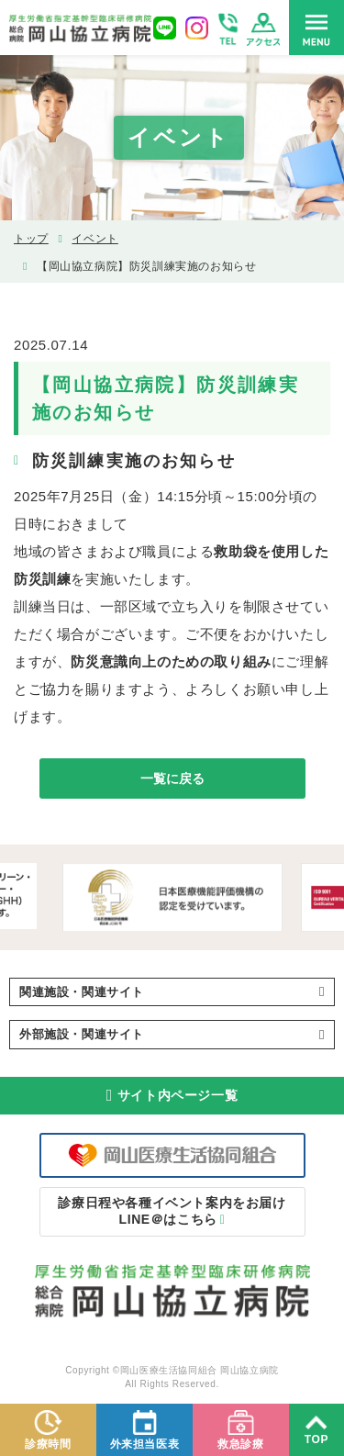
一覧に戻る (172, 778)
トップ (31, 238)
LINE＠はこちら (171, 1210)
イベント (94, 238)
